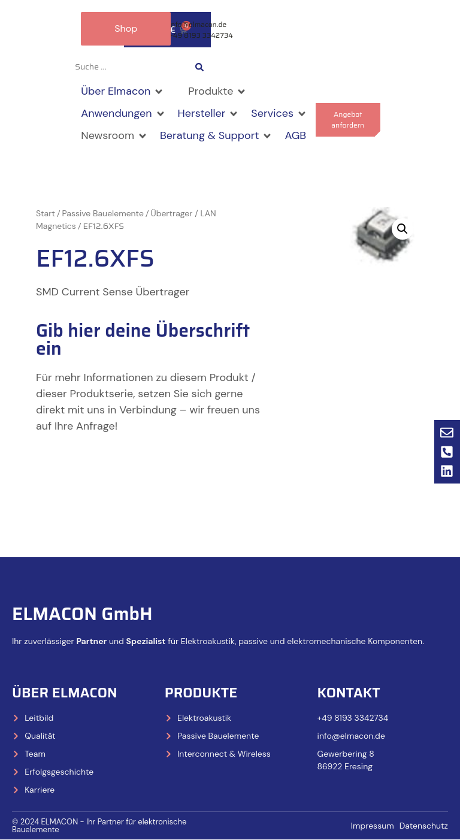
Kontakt (348, 692)
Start (45, 214)
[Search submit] (199, 67)
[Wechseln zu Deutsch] (263, 67)
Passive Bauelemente (103, 214)
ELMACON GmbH (82, 614)
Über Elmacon (64, 692)
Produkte (201, 692)
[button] (122, 92)
